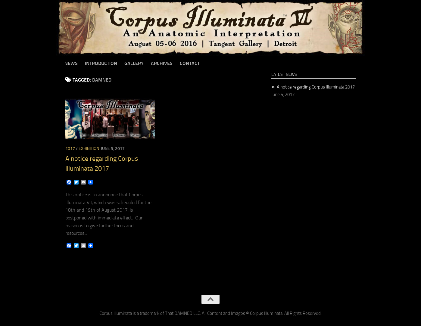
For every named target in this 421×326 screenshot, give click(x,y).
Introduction (101, 63)
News (71, 63)
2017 (70, 148)
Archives (162, 63)
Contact (190, 63)
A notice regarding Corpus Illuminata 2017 (316, 87)
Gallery (134, 63)
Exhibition (89, 148)
